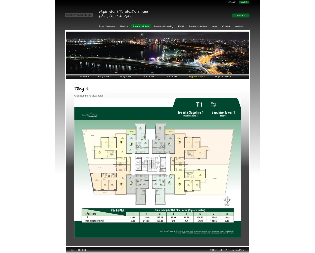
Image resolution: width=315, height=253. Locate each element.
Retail (181, 26)
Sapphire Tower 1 (196, 76)
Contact (226, 26)
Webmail (239, 26)
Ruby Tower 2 (127, 76)
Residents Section (198, 26)
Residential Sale (141, 26)
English (244, 2)
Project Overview (107, 26)
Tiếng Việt (232, 2)
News (214, 26)
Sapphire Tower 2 (222, 76)
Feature (124, 26)
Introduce (84, 76)
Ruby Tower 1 (104, 76)
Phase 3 (240, 15)
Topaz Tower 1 (149, 76)
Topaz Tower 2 (172, 76)
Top (72, 250)
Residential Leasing (163, 26)
